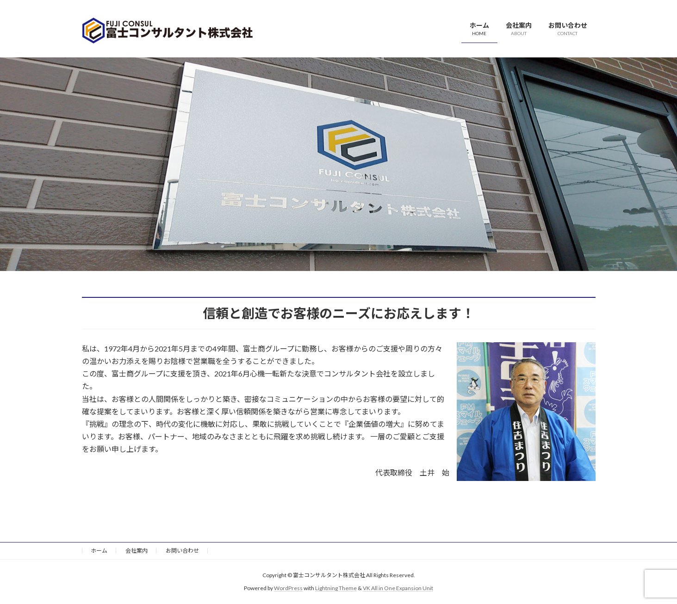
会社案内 (136, 550)
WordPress (288, 588)
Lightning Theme (336, 588)
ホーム (99, 550)
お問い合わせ (182, 550)
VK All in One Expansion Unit (398, 588)
